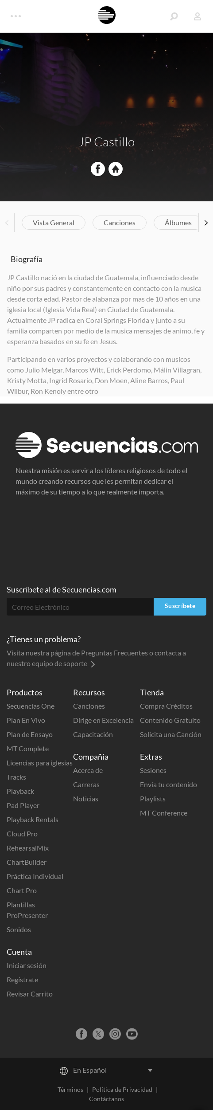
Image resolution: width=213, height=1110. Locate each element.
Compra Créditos (166, 706)
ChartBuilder (26, 862)
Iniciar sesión (26, 965)
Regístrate (22, 979)
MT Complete (28, 748)
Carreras (86, 784)
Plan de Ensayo (30, 734)
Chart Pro (22, 890)
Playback (20, 791)
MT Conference (163, 812)
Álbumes (178, 222)
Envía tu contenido (168, 784)
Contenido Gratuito (170, 720)
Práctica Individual (35, 876)
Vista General (53, 222)
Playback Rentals (32, 819)
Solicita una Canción (170, 734)
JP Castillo (106, 141)
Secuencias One (30, 706)
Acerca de (88, 770)
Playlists (153, 798)
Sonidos (19, 929)
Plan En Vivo (26, 720)
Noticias (85, 798)
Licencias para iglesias (40, 762)
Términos (70, 1089)
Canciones (120, 222)
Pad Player (23, 805)
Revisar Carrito (30, 993)
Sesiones (153, 770)
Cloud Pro (22, 833)
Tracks (16, 777)
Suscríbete (180, 605)
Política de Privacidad (122, 1089)
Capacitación (93, 734)
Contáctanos (106, 1098)
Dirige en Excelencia (103, 720)
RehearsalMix (28, 847)
